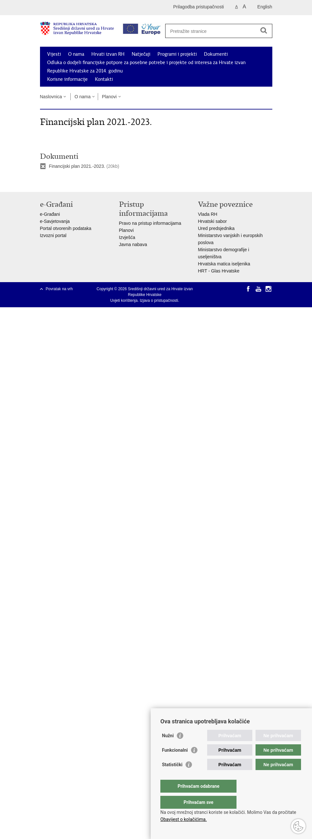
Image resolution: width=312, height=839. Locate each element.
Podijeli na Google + (85, 181)
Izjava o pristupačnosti (159, 300)
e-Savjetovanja (55, 221)
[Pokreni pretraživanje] (263, 30)
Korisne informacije (67, 79)
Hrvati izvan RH (108, 54)
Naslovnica (51, 96)
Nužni (168, 748)
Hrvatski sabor (212, 221)
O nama (76, 54)
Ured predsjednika (216, 228)
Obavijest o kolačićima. (183, 819)
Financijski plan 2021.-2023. (77, 166)
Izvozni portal (53, 235)
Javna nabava (133, 244)
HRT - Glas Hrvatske (219, 270)
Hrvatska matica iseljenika (224, 263)
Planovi (109, 96)
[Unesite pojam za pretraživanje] (216, 31)
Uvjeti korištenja (124, 300)
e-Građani (50, 214)
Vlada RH (207, 214)
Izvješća (127, 237)
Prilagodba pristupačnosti (198, 6)
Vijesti (54, 54)
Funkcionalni (175, 763)
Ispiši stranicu (43, 181)
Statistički (172, 777)
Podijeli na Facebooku (57, 181)
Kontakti (104, 79)
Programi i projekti (177, 54)
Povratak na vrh (59, 289)
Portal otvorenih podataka (66, 228)
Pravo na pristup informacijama (150, 223)
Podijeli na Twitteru (71, 181)
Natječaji (141, 54)
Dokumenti (216, 54)
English (264, 6)
